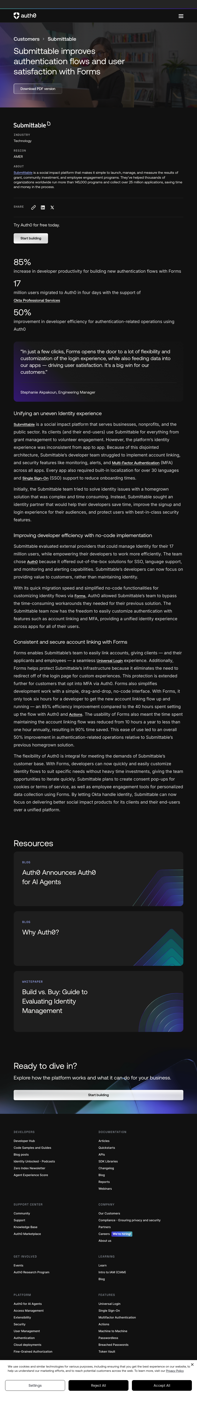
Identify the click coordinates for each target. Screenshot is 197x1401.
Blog (102, 1175)
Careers (116, 1234)
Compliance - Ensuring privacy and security (130, 1220)
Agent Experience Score (31, 1175)
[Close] (192, 1364)
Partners (105, 1227)
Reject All (98, 1385)
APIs (102, 1154)
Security (20, 1324)
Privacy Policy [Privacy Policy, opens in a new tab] (175, 1370)
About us (105, 1241)
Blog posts (21, 1154)
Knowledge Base (25, 1227)
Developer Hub (24, 1141)
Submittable (23, 173)
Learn (103, 1265)
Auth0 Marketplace (27, 1234)
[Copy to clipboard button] (33, 207)
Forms (79, 596)
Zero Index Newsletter (29, 1168)
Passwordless (108, 1338)
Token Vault (107, 1351)
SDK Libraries (108, 1161)
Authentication (24, 1338)
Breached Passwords (113, 1345)
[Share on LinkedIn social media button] (42, 207)
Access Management (29, 1311)
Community (22, 1213)
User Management (27, 1331)
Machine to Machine (113, 1331)
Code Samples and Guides (32, 1148)
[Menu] (181, 15)
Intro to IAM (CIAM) (112, 1272)
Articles (104, 1141)
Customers (26, 39)
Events (18, 1265)
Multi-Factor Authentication (136, 463)
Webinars (105, 1189)
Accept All (162, 1385)
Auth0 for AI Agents (28, 1304)
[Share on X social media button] (52, 207)
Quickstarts (107, 1148)
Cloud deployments (27, 1345)
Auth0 (32, 561)
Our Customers (109, 1213)
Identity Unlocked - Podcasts (34, 1161)
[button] (31, 238)
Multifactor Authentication (117, 1317)
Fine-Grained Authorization (33, 1351)
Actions (75, 714)
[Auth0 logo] (96, 16)
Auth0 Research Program (31, 1272)
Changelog (106, 1168)
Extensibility (22, 1317)
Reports (104, 1182)
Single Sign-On (35, 478)
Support (19, 1220)
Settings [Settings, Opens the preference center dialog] (35, 1385)
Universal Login (110, 660)
